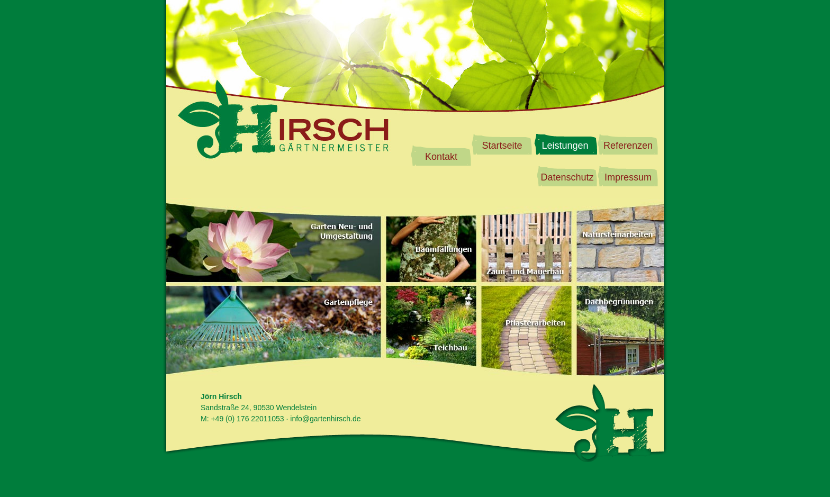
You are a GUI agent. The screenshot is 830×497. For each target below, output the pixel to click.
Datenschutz (566, 177)
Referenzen (628, 145)
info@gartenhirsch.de (325, 418)
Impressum (628, 177)
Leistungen (565, 145)
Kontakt (441, 156)
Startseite (502, 145)
